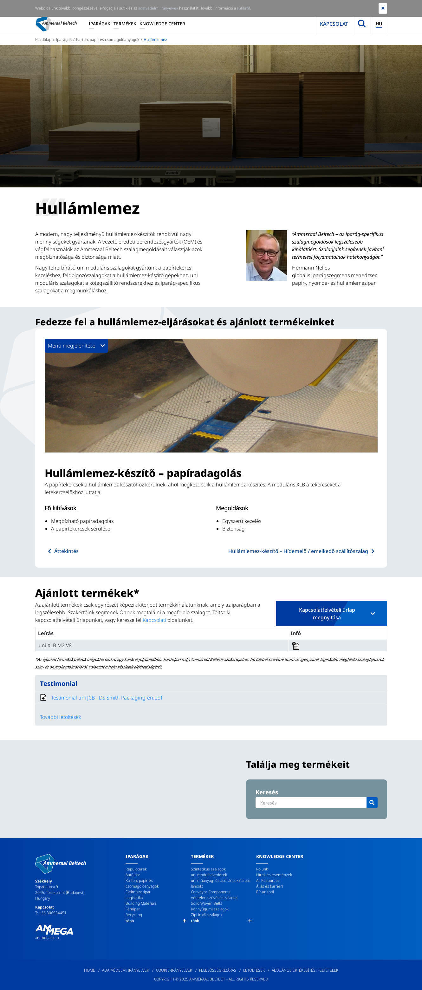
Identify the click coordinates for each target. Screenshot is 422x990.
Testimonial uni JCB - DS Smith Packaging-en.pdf (106, 697)
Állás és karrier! (269, 886)
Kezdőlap (43, 39)
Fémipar (133, 909)
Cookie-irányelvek (174, 970)
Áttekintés (66, 551)
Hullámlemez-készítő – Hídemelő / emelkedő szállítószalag (298, 551)
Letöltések (254, 970)
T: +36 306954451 (51, 912)
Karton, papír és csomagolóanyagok (107, 39)
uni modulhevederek (209, 874)
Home (89, 970)
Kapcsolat (334, 23)
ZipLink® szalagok (206, 914)
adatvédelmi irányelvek (158, 8)
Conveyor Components (210, 892)
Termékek (125, 24)
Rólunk (262, 869)
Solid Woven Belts (206, 903)
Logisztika (134, 897)
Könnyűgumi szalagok (210, 909)
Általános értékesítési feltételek (305, 970)
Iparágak (99, 24)
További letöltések (60, 716)
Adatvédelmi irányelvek (125, 970)
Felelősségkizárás (217, 970)
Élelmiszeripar (138, 892)
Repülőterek (136, 869)
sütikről (243, 8)
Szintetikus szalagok (208, 869)
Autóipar (133, 874)
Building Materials (141, 903)
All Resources (268, 880)
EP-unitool (265, 892)
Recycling (134, 914)
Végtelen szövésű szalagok (214, 897)
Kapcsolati (154, 619)
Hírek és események (274, 874)
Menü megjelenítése (76, 345)
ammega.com (47, 937)
